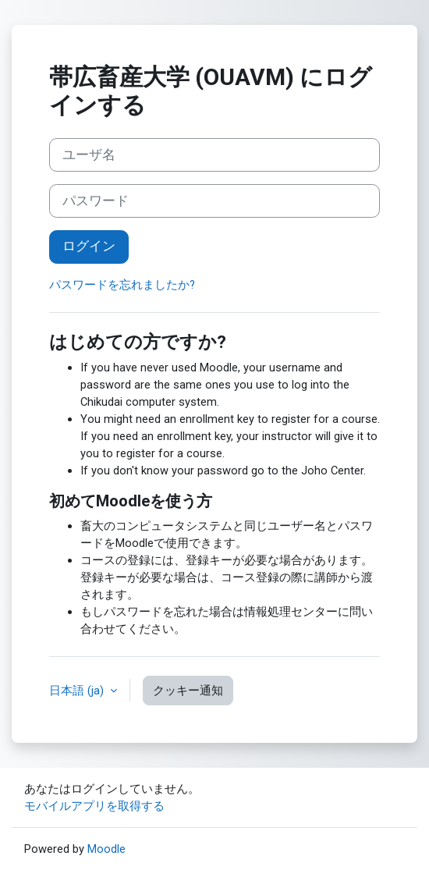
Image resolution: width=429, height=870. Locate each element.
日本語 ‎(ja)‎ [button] (78, 691)
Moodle (106, 849)
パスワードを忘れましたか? (122, 285)
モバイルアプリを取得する (94, 806)
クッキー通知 (188, 691)
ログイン (88, 246)
